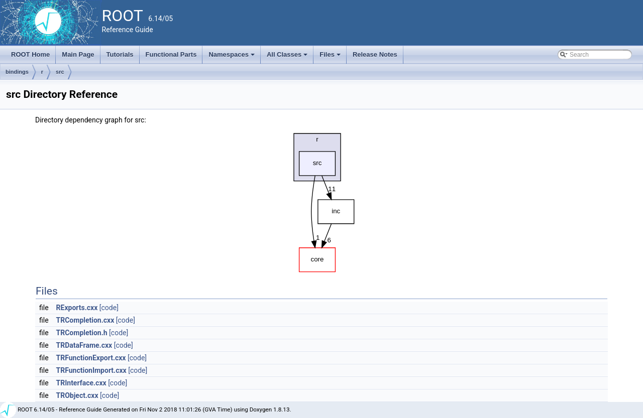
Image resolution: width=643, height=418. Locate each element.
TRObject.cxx (77, 395)
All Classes (288, 57)
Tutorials (120, 54)
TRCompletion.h (82, 333)
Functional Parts (171, 54)
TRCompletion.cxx (85, 320)
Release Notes (375, 54)
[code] (109, 308)
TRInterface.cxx (81, 383)
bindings (17, 72)
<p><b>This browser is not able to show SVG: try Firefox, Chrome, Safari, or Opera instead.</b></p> (321, 200)
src (60, 72)
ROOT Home (30, 54)
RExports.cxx (77, 308)
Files (330, 57)
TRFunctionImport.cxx (91, 370)
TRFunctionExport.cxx (91, 358)
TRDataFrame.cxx (84, 345)
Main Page (78, 54)
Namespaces (232, 57)
